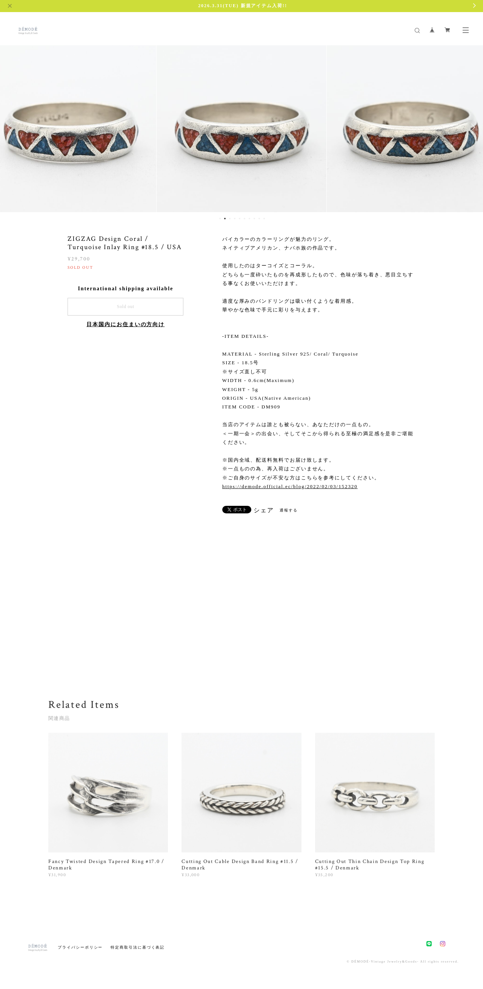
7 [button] (249, 218)
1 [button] (220, 218)
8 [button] (254, 218)
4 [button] (234, 218)
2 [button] (225, 218)
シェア (264, 510)
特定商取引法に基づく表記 (138, 947)
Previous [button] (11, 127)
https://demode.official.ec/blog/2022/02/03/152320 (290, 486)
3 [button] (230, 218)
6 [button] (244, 218)
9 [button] (259, 218)
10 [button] (264, 218)
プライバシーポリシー (80, 947)
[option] (241, 127)
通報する (289, 510)
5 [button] (239, 218)
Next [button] (471, 127)
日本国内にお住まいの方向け (125, 324)
